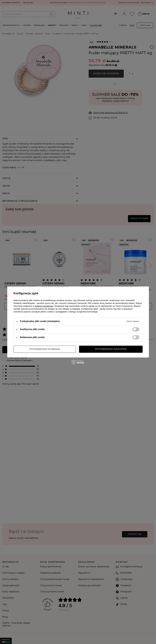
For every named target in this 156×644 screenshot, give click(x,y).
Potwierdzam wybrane (44, 349)
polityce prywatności (44, 306)
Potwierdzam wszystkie (111, 349)
